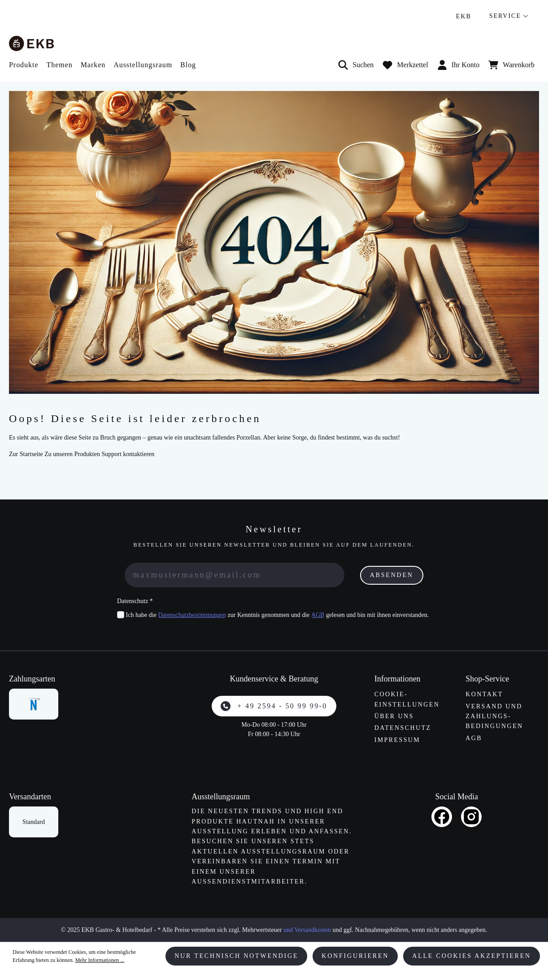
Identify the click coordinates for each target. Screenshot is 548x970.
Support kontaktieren (127, 454)
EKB (463, 16)
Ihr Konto (458, 65)
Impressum (397, 740)
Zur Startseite (26, 454)
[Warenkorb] (511, 65)
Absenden (391, 575)
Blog (188, 65)
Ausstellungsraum (142, 65)
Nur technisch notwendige (236, 956)
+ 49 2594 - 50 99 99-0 (274, 706)
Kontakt (484, 694)
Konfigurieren (355, 956)
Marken (93, 65)
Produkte (23, 65)
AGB (318, 615)
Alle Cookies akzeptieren (471, 956)
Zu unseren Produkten (72, 454)
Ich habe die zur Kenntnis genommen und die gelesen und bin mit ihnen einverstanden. (277, 615)
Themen (59, 65)
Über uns (394, 716)
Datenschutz (402, 727)
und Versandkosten (307, 930)
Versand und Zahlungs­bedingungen (494, 716)
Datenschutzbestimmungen (192, 615)
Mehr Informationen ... (100, 960)
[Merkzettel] (405, 65)
